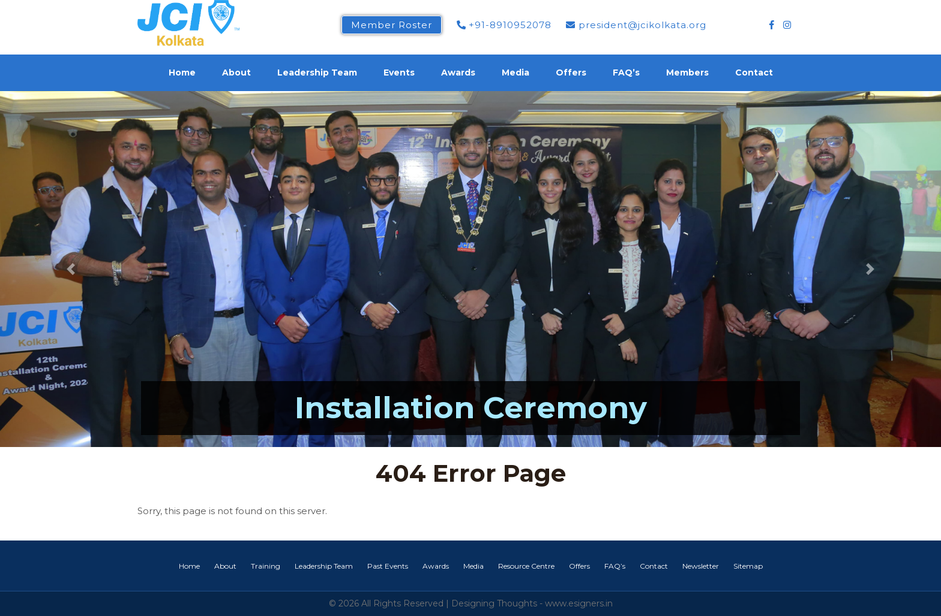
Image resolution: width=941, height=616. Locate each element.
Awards (458, 72)
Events (399, 72)
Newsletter (700, 565)
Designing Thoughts (494, 603)
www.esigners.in (579, 603)
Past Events (387, 565)
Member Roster (391, 25)
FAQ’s (626, 72)
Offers (571, 72)
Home (182, 72)
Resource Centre (526, 565)
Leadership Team (317, 72)
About (236, 72)
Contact (754, 72)
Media (515, 72)
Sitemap (748, 565)
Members (687, 72)
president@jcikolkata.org (636, 25)
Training (265, 565)
